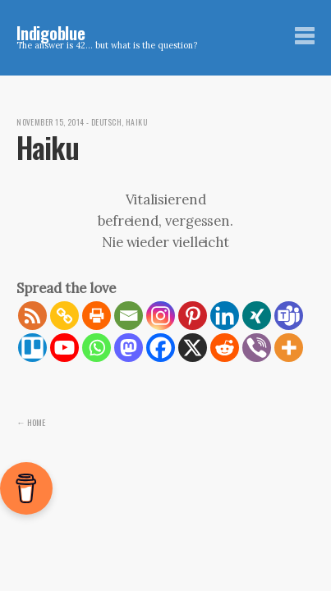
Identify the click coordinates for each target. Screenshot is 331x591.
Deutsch (106, 122)
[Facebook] (160, 347)
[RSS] (32, 315)
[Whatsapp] (96, 347)
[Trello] (32, 347)
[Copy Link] (64, 315)
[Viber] (256, 347)
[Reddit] (224, 347)
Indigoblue (50, 32)
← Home (30, 421)
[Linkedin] (224, 315)
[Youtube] (64, 347)
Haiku (136, 122)
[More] (288, 347)
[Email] (128, 315)
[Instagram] (160, 315)
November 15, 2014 (50, 122)
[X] (192, 347)
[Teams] (288, 315)
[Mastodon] (128, 347)
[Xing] (256, 315)
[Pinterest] (192, 315)
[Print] (96, 315)
